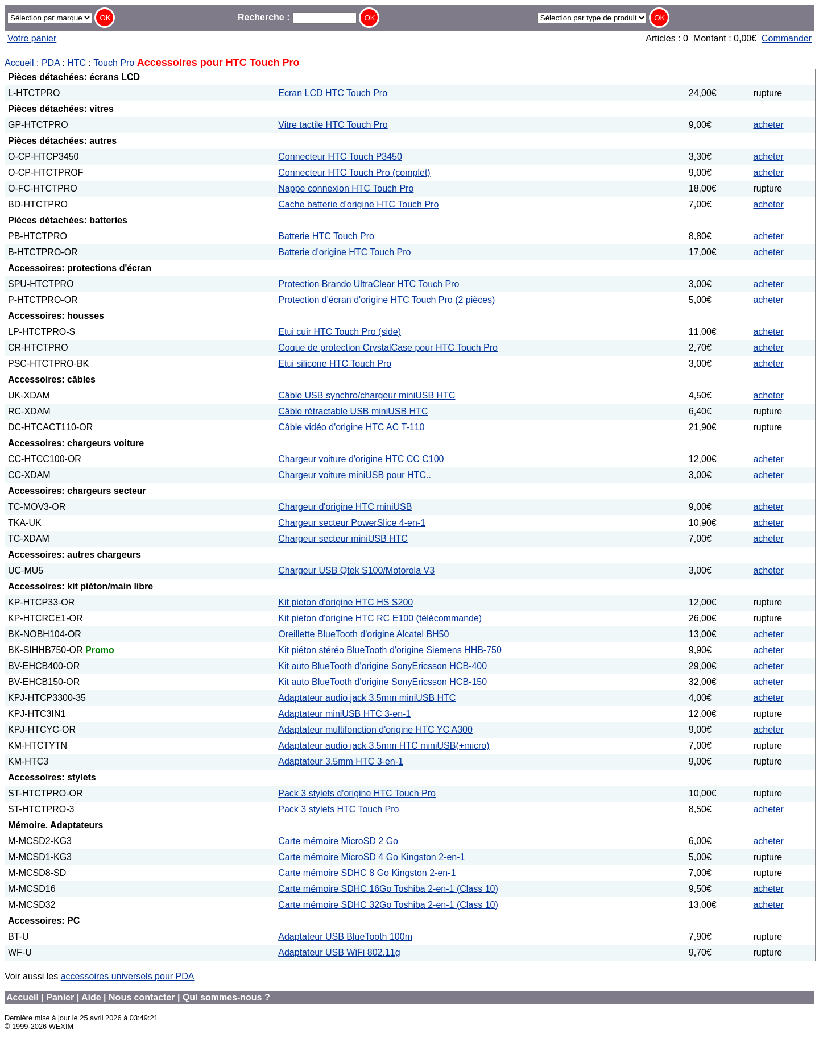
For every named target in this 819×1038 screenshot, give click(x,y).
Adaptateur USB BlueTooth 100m (345, 936)
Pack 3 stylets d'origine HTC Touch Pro (357, 793)
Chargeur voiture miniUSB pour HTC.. (354, 475)
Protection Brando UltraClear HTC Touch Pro (368, 284)
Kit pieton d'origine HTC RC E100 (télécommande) (380, 618)
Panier (60, 997)
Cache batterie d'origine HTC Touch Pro (358, 204)
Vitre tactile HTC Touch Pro (332, 125)
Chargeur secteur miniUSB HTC (343, 538)
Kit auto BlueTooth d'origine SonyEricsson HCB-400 (382, 666)
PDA (51, 63)
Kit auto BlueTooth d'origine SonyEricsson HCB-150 (382, 682)
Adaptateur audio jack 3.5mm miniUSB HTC (367, 698)
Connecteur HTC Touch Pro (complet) (354, 172)
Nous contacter (142, 997)
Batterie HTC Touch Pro (326, 236)
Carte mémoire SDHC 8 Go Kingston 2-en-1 (367, 873)
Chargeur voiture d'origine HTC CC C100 (361, 459)
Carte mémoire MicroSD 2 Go (338, 841)
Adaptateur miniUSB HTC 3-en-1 (344, 714)
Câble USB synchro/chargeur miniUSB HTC (366, 395)
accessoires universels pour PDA (128, 976)
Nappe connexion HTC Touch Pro (345, 188)
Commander (787, 38)
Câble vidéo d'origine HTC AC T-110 (351, 427)
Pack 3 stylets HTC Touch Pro (338, 809)
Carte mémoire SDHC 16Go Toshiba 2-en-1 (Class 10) (388, 889)
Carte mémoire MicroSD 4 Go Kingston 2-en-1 (371, 857)
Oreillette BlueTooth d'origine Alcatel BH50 (363, 634)
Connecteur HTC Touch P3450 (340, 156)
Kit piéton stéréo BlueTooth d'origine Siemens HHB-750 (390, 650)
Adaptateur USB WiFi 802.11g (339, 952)
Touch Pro (113, 63)
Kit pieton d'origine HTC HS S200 (345, 602)
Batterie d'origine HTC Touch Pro (344, 252)
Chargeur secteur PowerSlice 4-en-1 (351, 523)
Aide (91, 997)
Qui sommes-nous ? (226, 997)
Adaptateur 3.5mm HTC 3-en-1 (340, 761)
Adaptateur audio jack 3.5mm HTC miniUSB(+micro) (383, 745)
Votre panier (31, 38)
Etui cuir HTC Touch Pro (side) (339, 332)
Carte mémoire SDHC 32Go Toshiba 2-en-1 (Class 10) (388, 905)
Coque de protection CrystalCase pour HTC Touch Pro (388, 347)
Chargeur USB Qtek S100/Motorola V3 (356, 570)
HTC (76, 63)
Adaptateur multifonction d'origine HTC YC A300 (375, 729)
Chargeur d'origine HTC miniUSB (345, 507)
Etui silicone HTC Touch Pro (334, 363)
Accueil (19, 63)
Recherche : (297, 17)
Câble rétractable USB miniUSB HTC (353, 411)
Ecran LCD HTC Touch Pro (332, 93)
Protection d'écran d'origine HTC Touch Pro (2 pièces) (386, 300)
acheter (768, 125)
